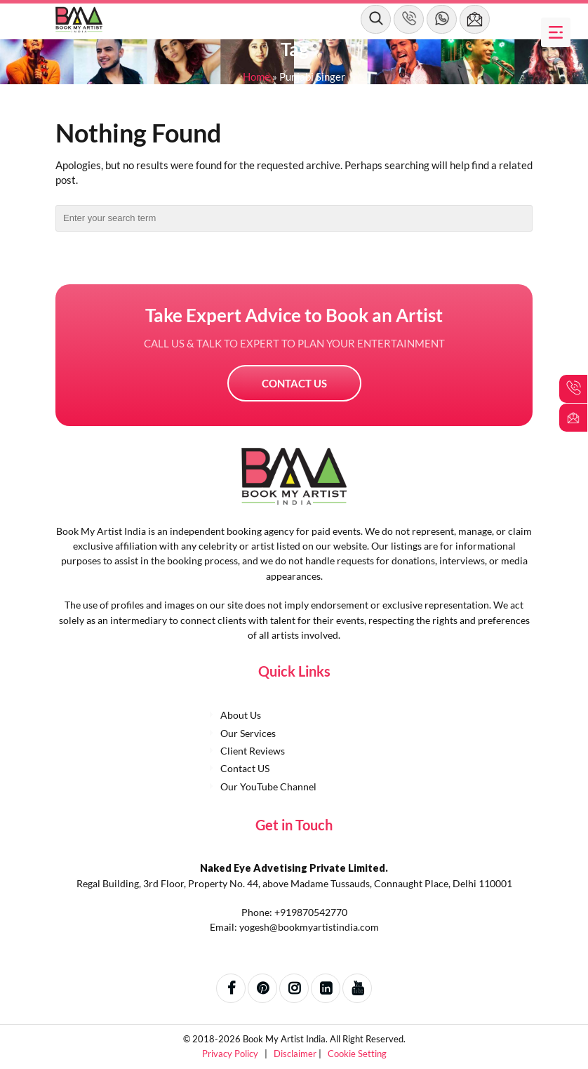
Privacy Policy (231, 1053)
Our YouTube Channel (268, 786)
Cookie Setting (357, 1053)
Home (256, 76)
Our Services (248, 733)
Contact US (294, 383)
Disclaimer (296, 1053)
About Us (240, 715)
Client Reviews (252, 750)
